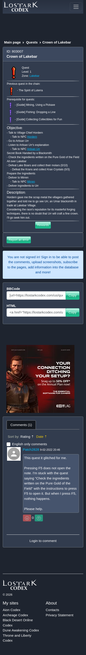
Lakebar (34, 75)
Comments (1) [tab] (21, 425)
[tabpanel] (43, 488)
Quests (32, 42)
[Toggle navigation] (76, 6)
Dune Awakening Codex (21, 630)
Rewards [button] (43, 225)
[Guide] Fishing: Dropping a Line (36, 112)
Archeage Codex (15, 615)
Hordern (32, 136)
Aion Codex (11, 610)
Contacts (52, 610)
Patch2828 (31, 449)
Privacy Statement (60, 615)
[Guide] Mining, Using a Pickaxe (36, 105)
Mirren (31, 181)
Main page (12, 42)
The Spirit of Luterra (31, 90)
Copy (72, 295)
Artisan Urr (33, 149)
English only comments (29, 444)
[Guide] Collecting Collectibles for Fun (39, 119)
